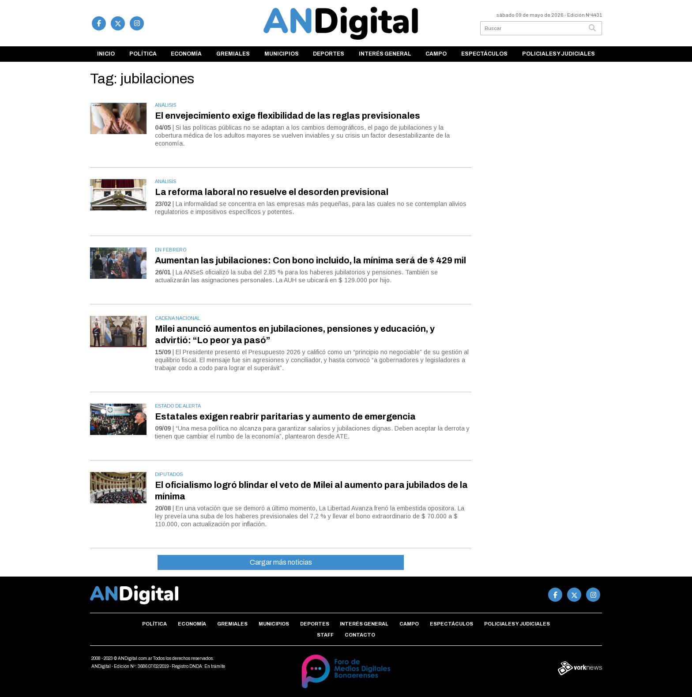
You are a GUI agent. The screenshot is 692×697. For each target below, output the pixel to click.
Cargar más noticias (281, 562)
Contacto (360, 634)
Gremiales (233, 54)
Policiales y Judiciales (558, 54)
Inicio (106, 54)
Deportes (328, 54)
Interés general (385, 54)
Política (143, 54)
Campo (436, 54)
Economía (186, 54)
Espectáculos (484, 54)
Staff (325, 634)
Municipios (281, 54)
